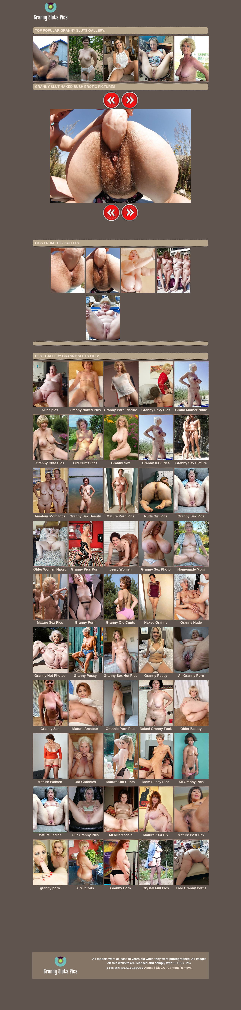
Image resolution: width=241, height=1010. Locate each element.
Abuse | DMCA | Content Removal (168, 999)
